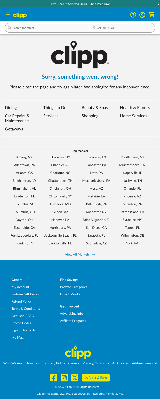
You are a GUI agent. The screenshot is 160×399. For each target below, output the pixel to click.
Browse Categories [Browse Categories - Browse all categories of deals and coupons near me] (73, 287)
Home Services (133, 116)
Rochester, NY (96, 212)
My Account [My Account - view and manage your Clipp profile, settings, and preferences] (20, 287)
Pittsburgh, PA (96, 204)
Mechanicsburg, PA (96, 180)
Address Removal (144, 363)
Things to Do (54, 108)
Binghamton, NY (24, 180)
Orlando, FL (132, 188)
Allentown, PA (24, 165)
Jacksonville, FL (60, 243)
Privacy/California (96, 363)
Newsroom (33, 363)
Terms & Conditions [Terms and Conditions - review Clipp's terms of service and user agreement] (26, 308)
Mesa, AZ (96, 188)
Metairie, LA (96, 196)
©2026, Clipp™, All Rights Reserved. (77, 387)
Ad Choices (120, 363)
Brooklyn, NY (60, 157)
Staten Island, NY (132, 212)
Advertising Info (71, 313)
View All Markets (80, 254)
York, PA (132, 243)
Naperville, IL (132, 173)
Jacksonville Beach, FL (60, 235)
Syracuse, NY (132, 220)
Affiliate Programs (73, 321)
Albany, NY (24, 157)
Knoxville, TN (96, 157)
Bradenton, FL (24, 196)
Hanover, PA (60, 220)
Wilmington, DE (132, 235)
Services (51, 116)
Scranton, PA (132, 204)
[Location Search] (122, 28)
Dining (11, 108)
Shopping (90, 116)
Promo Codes (21, 323)
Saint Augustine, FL (96, 220)
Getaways (14, 129)
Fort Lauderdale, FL (24, 235)
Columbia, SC (24, 204)
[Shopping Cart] (151, 15)
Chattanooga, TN (60, 180)
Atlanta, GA (24, 173)
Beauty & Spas (95, 108)
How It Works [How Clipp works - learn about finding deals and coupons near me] (70, 294)
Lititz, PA (96, 173)
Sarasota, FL (96, 235)
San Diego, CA (96, 227)
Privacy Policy (55, 363)
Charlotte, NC (60, 173)
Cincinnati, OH (60, 188)
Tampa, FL (132, 227)
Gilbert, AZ (60, 212)
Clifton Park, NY (60, 196)
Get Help (18, 316)
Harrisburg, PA (60, 227)
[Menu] (8, 15)
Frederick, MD (60, 204)
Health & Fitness (135, 108)
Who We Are (12, 363)
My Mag (18, 337)
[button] (142, 15)
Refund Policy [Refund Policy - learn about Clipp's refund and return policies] (22, 301)
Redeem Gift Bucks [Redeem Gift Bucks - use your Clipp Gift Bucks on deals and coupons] (25, 294)
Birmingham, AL (24, 188)
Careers (73, 363)
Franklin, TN (24, 243)
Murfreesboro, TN (132, 165)
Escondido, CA (24, 227)
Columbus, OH (24, 212)
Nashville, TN (132, 180)
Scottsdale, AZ (96, 243)
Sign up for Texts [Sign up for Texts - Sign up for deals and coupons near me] (24, 330)
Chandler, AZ (60, 165)
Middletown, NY (132, 157)
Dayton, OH (24, 220)
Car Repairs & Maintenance (17, 118)
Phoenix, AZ (132, 196)
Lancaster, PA (96, 165)
